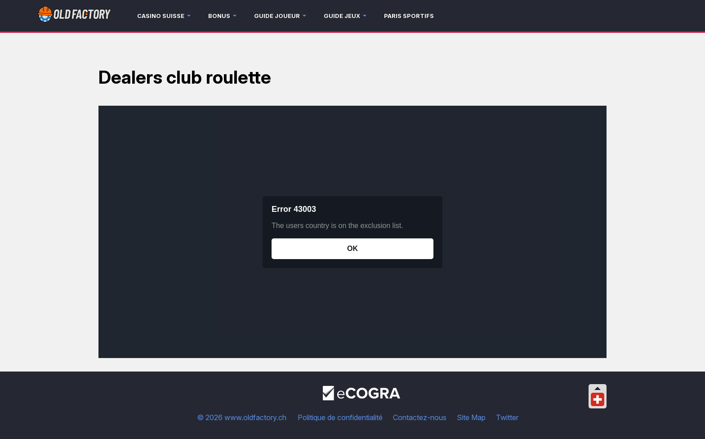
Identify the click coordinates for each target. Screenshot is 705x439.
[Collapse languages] (597, 388)
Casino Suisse (160, 15)
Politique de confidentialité (340, 417)
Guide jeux (342, 15)
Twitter (507, 417)
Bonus (219, 15)
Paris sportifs (409, 15)
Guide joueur (277, 15)
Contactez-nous (419, 417)
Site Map (471, 417)
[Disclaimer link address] (361, 397)
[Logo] (74, 16)
